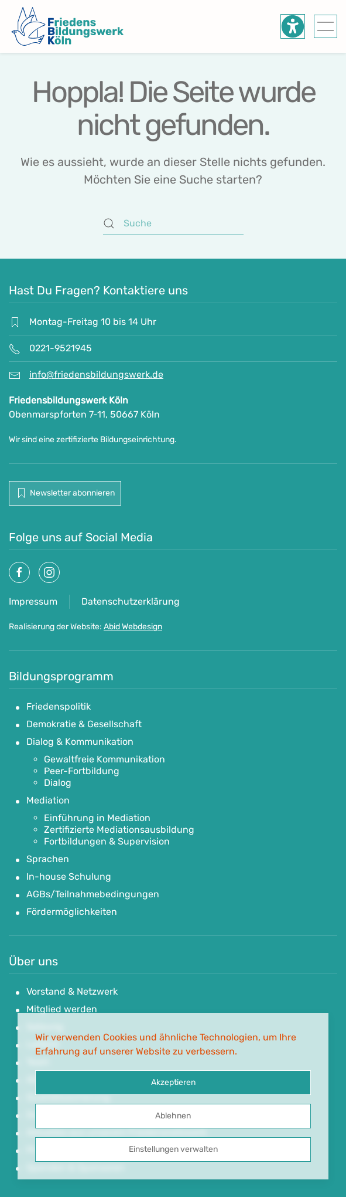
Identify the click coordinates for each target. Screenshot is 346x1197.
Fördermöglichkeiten (71, 911)
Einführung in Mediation (97, 817)
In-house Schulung (68, 876)
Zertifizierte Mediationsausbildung (119, 829)
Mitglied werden (61, 1009)
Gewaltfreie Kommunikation (104, 759)
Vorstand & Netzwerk (72, 991)
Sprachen (47, 858)
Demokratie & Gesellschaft (84, 724)
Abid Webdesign (133, 627)
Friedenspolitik (58, 706)
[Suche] (173, 223)
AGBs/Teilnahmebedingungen (92, 894)
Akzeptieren (173, 1082)
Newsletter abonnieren (65, 493)
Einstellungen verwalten (173, 1149)
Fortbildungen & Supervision (107, 841)
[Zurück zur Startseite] (67, 26)
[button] (325, 26)
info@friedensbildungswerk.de (96, 374)
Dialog (57, 782)
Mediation (48, 800)
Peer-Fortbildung (81, 770)
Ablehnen (173, 1116)
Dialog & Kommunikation (79, 741)
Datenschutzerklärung (130, 601)
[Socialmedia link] (19, 572)
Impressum (33, 601)
